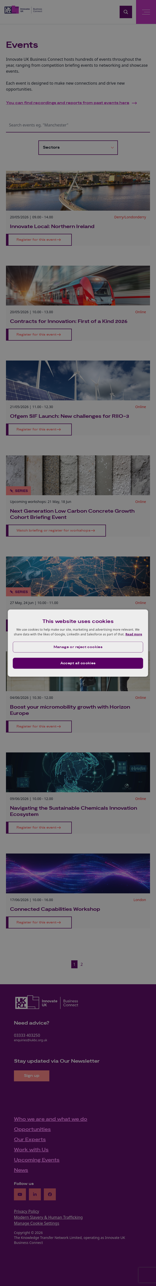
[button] (78, 647)
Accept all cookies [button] (77, 663)
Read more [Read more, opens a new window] (133, 634)
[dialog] (78, 643)
